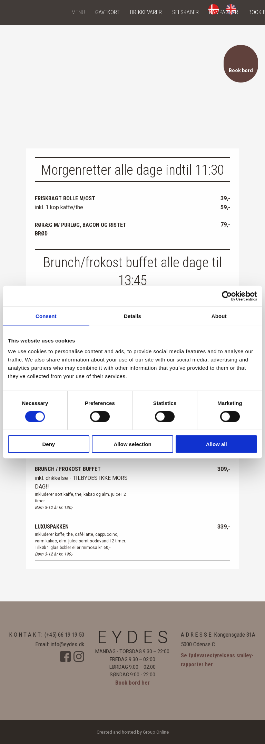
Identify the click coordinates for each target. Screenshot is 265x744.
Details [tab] (132, 316)
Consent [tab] (46, 316)
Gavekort (107, 12)
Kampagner (223, 12)
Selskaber (185, 12)
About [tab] (219, 316)
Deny (48, 444)
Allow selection (132, 444)
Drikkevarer (146, 12)
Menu (78, 12)
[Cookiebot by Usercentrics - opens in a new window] (227, 296)
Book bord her (132, 682)
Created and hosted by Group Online (133, 732)
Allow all (216, 444)
